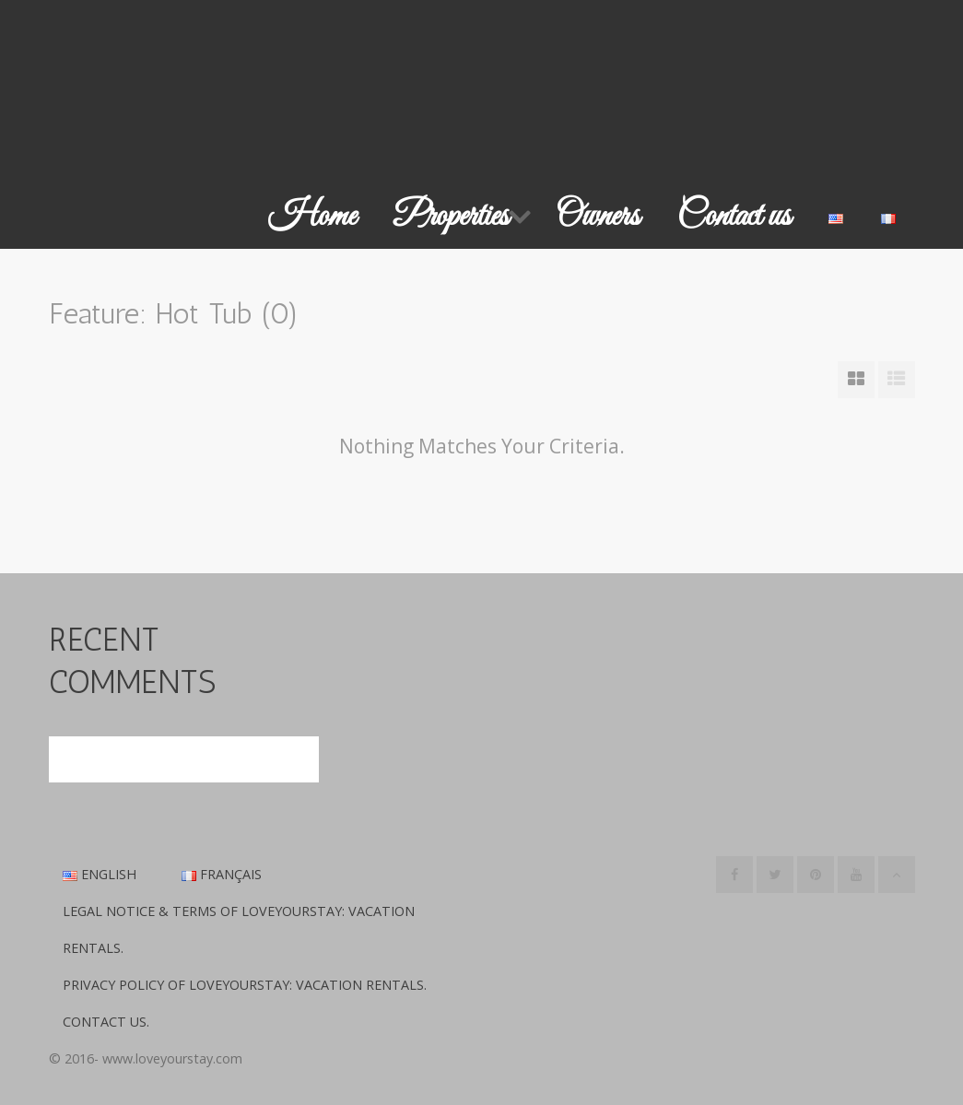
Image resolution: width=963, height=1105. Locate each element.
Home (312, 216)
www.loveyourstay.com (172, 1058)
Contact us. (106, 1021)
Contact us (734, 216)
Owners (598, 216)
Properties (451, 216)
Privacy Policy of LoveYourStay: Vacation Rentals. (245, 984)
